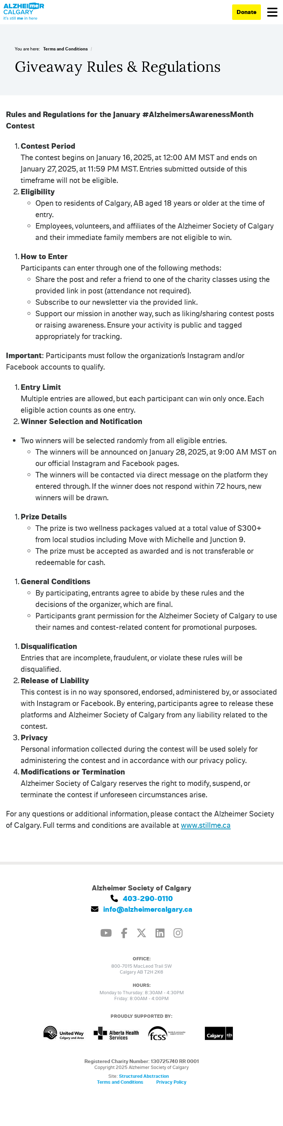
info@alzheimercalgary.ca (141, 909)
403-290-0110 (142, 898)
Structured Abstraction (144, 1076)
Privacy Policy (171, 1082)
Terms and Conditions (65, 49)
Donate (246, 11)
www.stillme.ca (206, 825)
